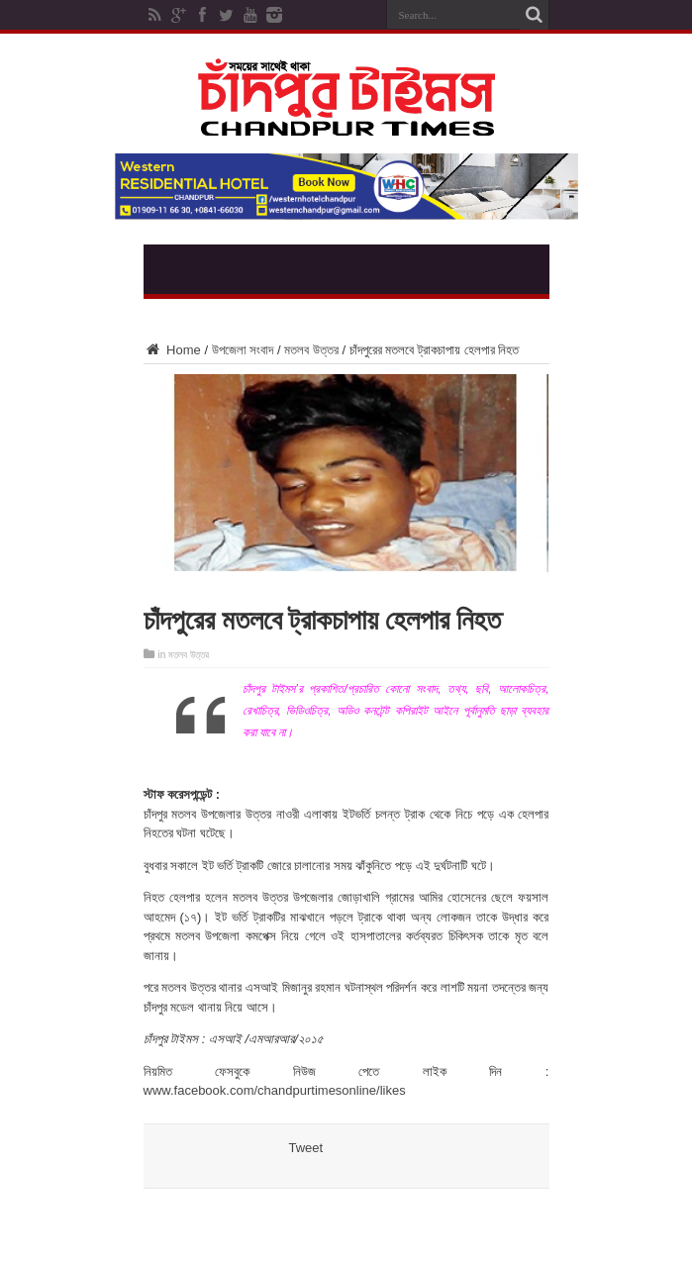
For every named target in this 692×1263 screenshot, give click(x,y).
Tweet (306, 1147)
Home (172, 349)
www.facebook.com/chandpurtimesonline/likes (275, 1090)
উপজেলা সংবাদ (243, 349)
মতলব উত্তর (311, 349)
